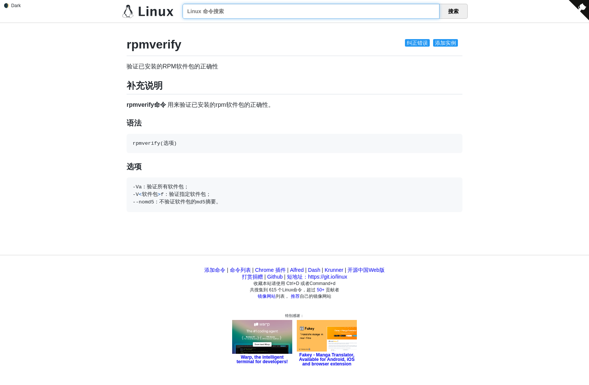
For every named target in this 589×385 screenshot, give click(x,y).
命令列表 (240, 270)
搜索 (453, 11)
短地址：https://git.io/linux (317, 277)
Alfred (297, 270)
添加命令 (214, 270)
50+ (321, 290)
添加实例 (445, 43)
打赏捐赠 (252, 277)
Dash (314, 270)
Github (274, 277)
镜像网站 (267, 296)
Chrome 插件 (270, 270)
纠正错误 (417, 43)
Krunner (334, 270)
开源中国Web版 (366, 270)
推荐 (295, 296)
